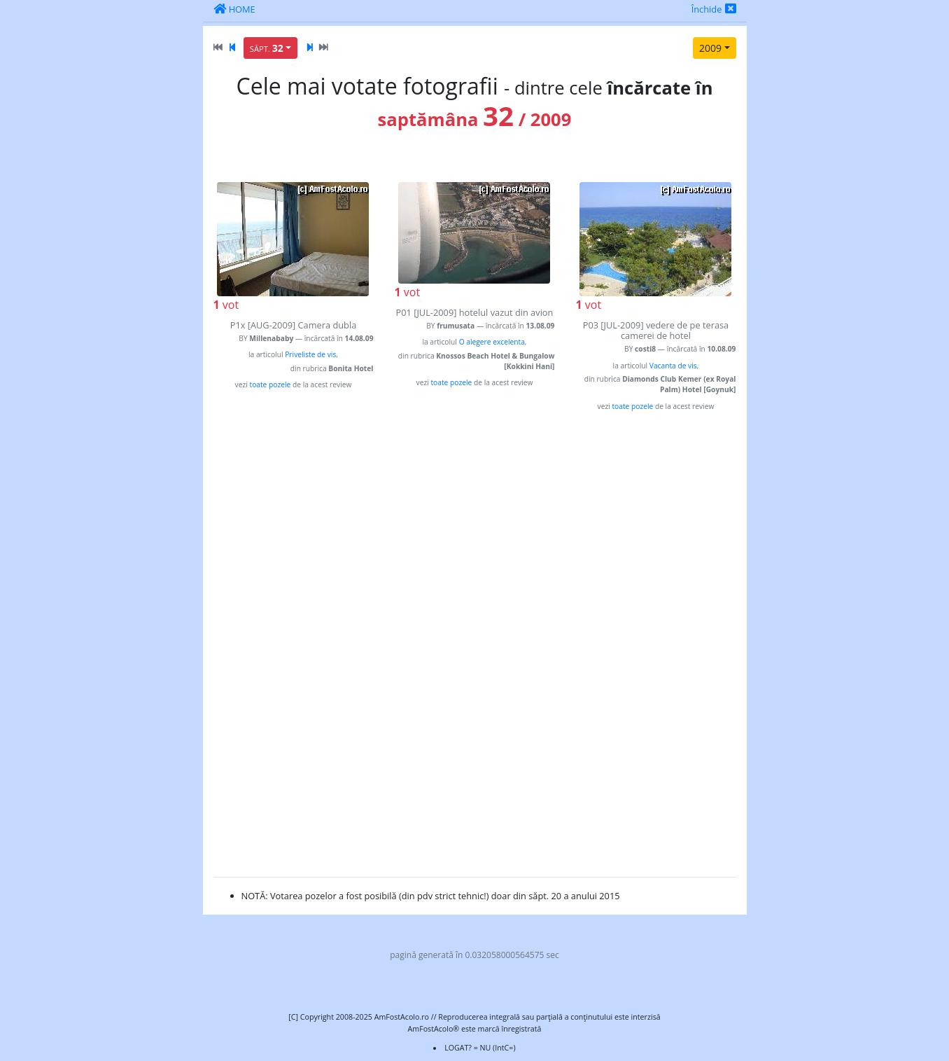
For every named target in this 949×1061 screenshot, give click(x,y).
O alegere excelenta (492, 342)
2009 (710, 48)
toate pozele (269, 384)
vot (226, 304)
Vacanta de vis (673, 365)
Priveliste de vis (310, 354)
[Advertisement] (293, 655)
